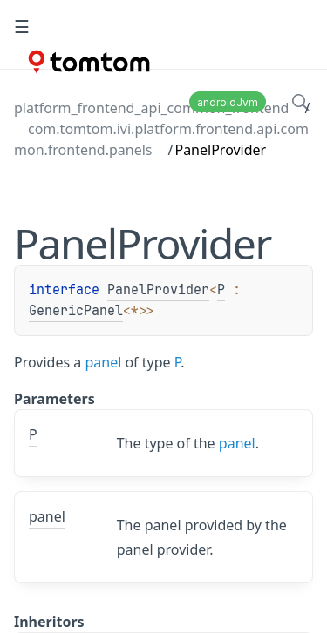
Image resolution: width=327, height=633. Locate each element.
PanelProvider (158, 290)
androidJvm (227, 102)
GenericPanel (76, 311)
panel (103, 362)
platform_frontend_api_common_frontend (151, 108)
